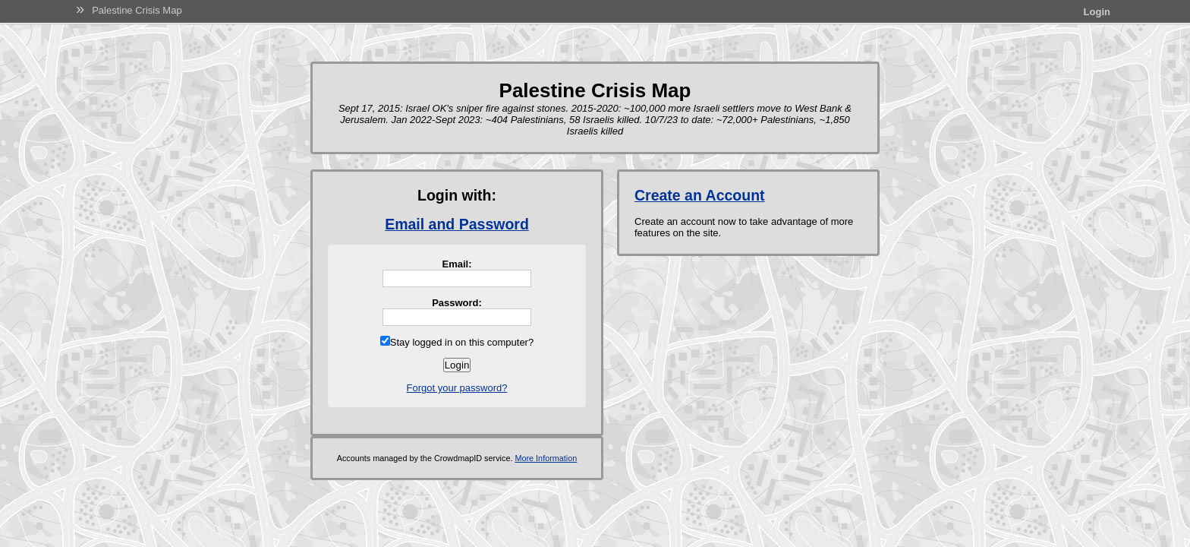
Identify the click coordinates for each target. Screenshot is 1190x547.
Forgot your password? (457, 388)
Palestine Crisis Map (137, 10)
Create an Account (699, 195)
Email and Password (457, 224)
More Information (546, 458)
